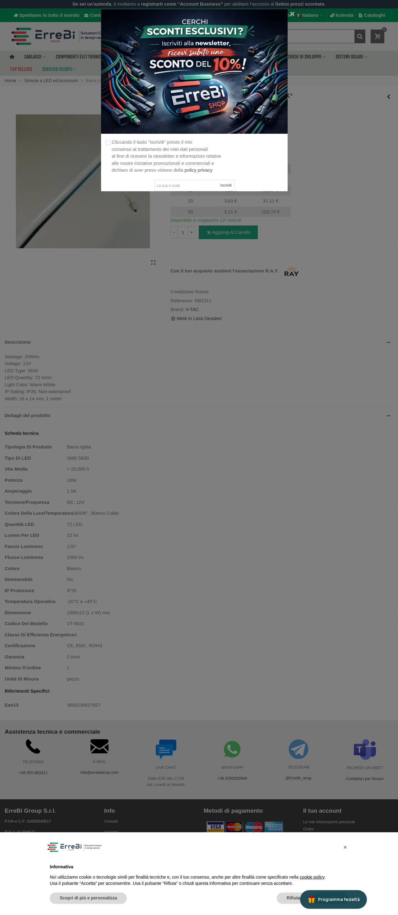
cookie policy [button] (312, 877)
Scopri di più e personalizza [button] (88, 897)
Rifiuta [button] (293, 897)
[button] (345, 847)
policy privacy (198, 170)
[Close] (292, 14)
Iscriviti (226, 185)
